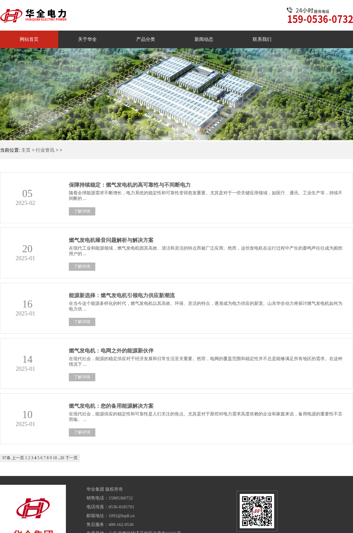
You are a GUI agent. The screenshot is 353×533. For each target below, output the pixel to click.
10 (55, 458)
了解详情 (82, 211)
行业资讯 (45, 150)
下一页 (71, 458)
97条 (6, 458)
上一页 (18, 458)
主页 (26, 150)
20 (62, 458)
